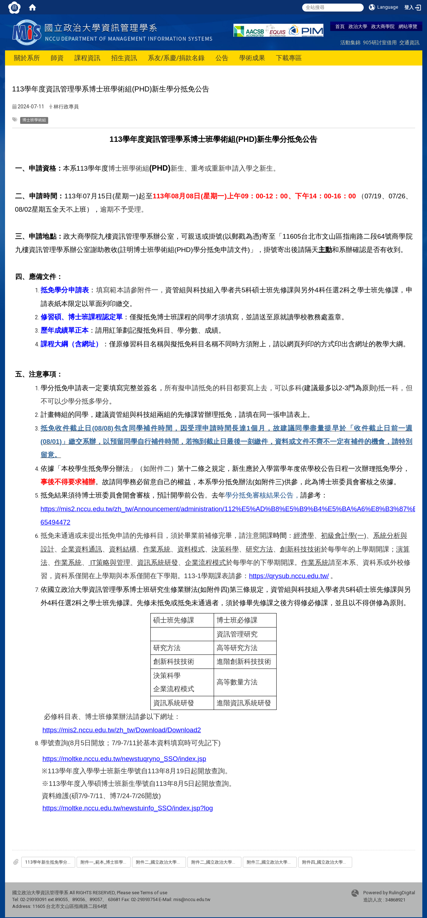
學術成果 (252, 58)
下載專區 (289, 58)
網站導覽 (408, 26)
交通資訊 (409, 42)
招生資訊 (124, 58)
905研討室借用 (380, 42)
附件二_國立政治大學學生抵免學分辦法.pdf (161, 862)
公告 (221, 58)
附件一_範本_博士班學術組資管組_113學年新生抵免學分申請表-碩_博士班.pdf (106, 862)
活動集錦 (350, 42)
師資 (57, 58)
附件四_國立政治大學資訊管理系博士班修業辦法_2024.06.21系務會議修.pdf (327, 862)
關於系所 (27, 58)
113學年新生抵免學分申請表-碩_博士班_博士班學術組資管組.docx (50, 862)
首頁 (340, 26)
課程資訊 (87, 58)
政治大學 (358, 26)
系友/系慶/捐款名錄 (176, 58)
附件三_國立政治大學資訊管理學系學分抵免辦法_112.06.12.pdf (272, 862)
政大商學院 (383, 26)
